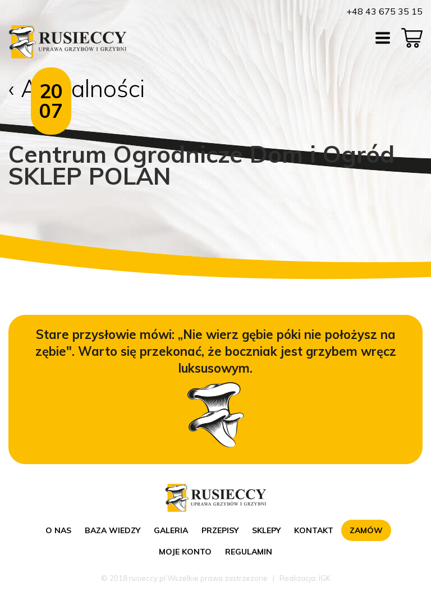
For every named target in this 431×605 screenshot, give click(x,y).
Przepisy (220, 530)
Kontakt (313, 530)
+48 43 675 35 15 (384, 11)
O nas (58, 530)
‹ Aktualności (76, 88)
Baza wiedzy (112, 530)
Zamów (366, 530)
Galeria (171, 530)
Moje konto (185, 552)
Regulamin (248, 552)
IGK (325, 578)
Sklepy (266, 530)
